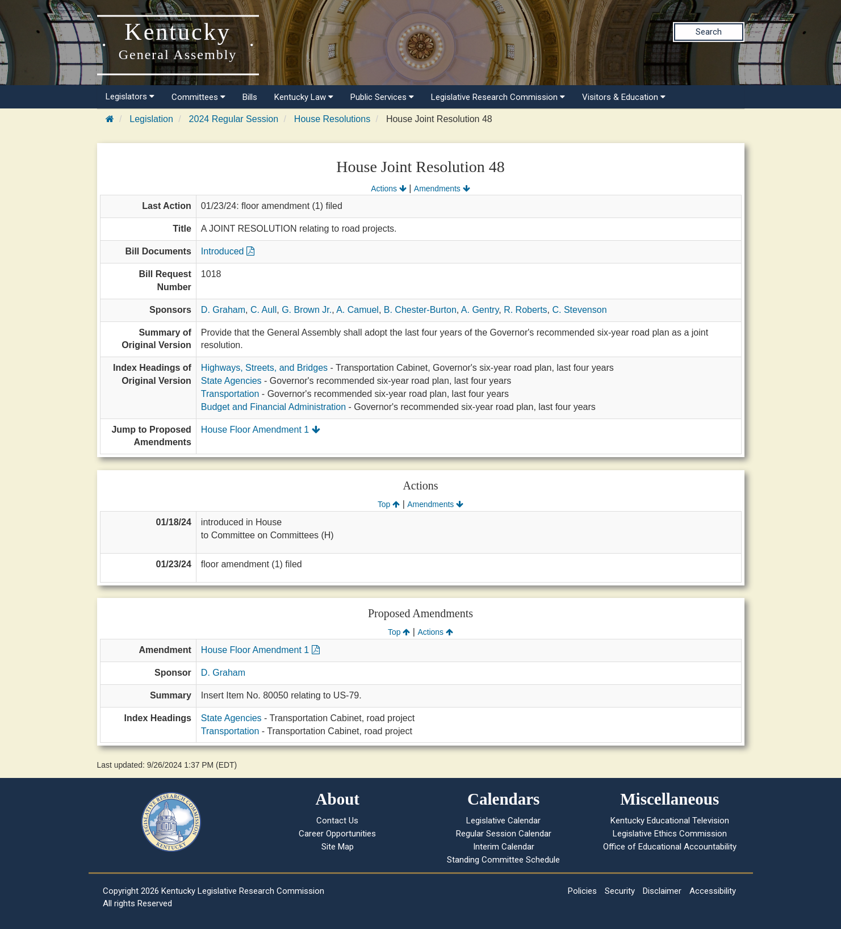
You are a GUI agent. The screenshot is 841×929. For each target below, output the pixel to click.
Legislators (130, 96)
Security (620, 891)
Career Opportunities (337, 833)
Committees (198, 97)
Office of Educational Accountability (670, 847)
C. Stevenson (579, 310)
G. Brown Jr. (307, 310)
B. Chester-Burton (420, 310)
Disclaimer (662, 891)
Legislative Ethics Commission (670, 833)
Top (389, 504)
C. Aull (263, 310)
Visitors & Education (624, 97)
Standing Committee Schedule (503, 860)
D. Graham (223, 310)
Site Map (337, 847)
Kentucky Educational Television (669, 820)
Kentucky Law (303, 97)
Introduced (227, 251)
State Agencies (231, 381)
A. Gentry (480, 310)
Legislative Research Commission (498, 97)
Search (709, 32)
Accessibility (712, 891)
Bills (249, 97)
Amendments (442, 188)
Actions (388, 188)
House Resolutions (332, 119)
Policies (582, 891)
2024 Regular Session (233, 119)
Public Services (382, 97)
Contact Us (337, 820)
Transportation (230, 394)
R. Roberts (525, 310)
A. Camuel (357, 310)
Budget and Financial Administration (273, 407)
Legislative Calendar (503, 820)
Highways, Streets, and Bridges (264, 368)
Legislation (151, 119)
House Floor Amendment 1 (260, 429)
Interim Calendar (503, 847)
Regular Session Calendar (503, 833)
